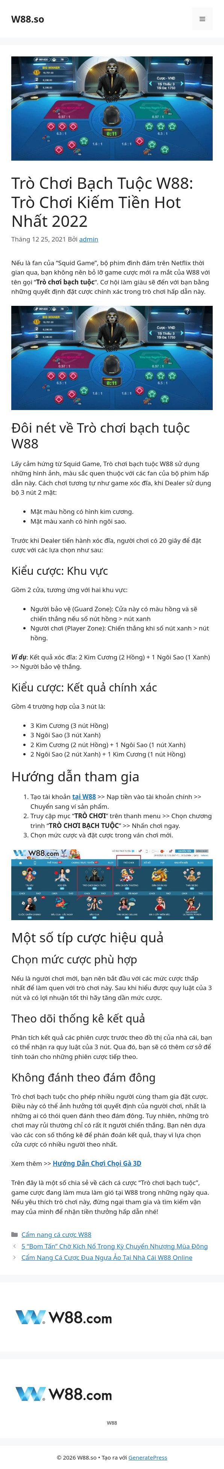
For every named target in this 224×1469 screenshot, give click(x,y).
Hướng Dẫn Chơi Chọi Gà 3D (97, 1163)
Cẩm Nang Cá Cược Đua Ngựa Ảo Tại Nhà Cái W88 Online (106, 1257)
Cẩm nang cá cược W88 (56, 1234)
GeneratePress (148, 1457)
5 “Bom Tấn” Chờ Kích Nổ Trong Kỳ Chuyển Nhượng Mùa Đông (114, 1246)
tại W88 (84, 796)
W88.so (27, 18)
